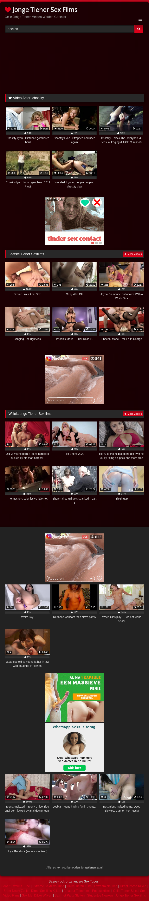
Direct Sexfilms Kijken (46, 890)
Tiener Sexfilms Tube (15, 886)
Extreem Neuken (105, 886)
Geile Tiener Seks (125, 890)
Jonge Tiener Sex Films (41, 9)
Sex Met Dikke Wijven (37, 895)
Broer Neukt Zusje (16, 890)
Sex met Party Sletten (70, 895)
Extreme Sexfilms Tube (48, 886)
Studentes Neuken (100, 895)
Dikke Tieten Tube (79, 886)
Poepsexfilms (101, 890)
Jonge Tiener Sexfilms (130, 895)
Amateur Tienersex (76, 890)
